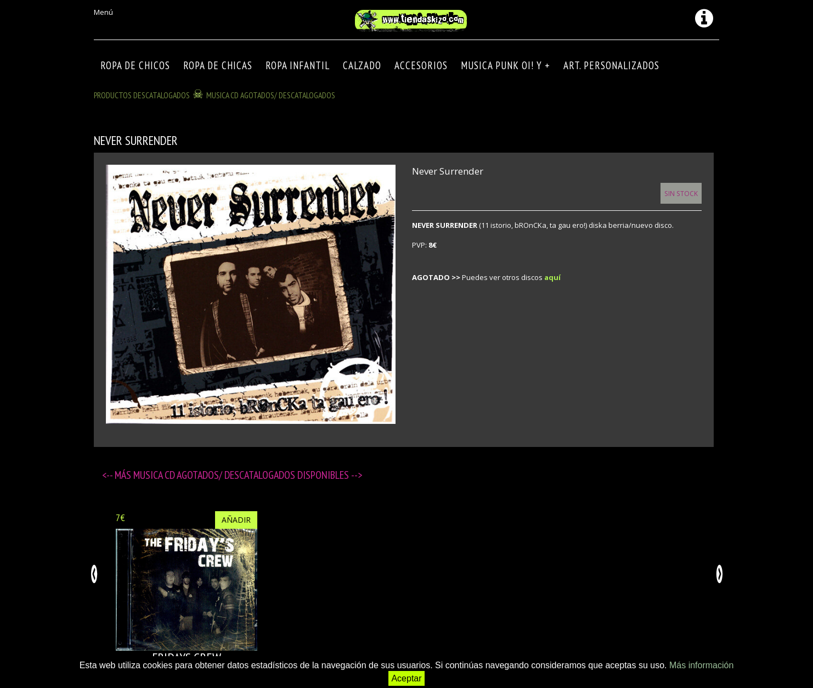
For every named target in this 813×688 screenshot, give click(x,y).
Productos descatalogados (142, 95)
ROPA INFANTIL (298, 65)
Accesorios (421, 65)
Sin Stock (681, 193)
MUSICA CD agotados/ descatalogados (270, 95)
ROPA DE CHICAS (217, 65)
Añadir (236, 519)
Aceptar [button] (406, 678)
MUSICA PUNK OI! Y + (505, 65)
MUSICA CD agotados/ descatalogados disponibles (242, 475)
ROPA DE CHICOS (135, 65)
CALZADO (362, 65)
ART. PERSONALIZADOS (611, 65)
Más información (701, 665)
